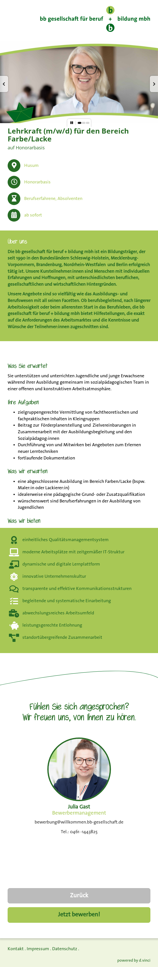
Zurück (79, 895)
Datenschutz (64, 949)
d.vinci (144, 960)
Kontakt (16, 949)
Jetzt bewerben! (79, 914)
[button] (4, 84)
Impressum (38, 949)
